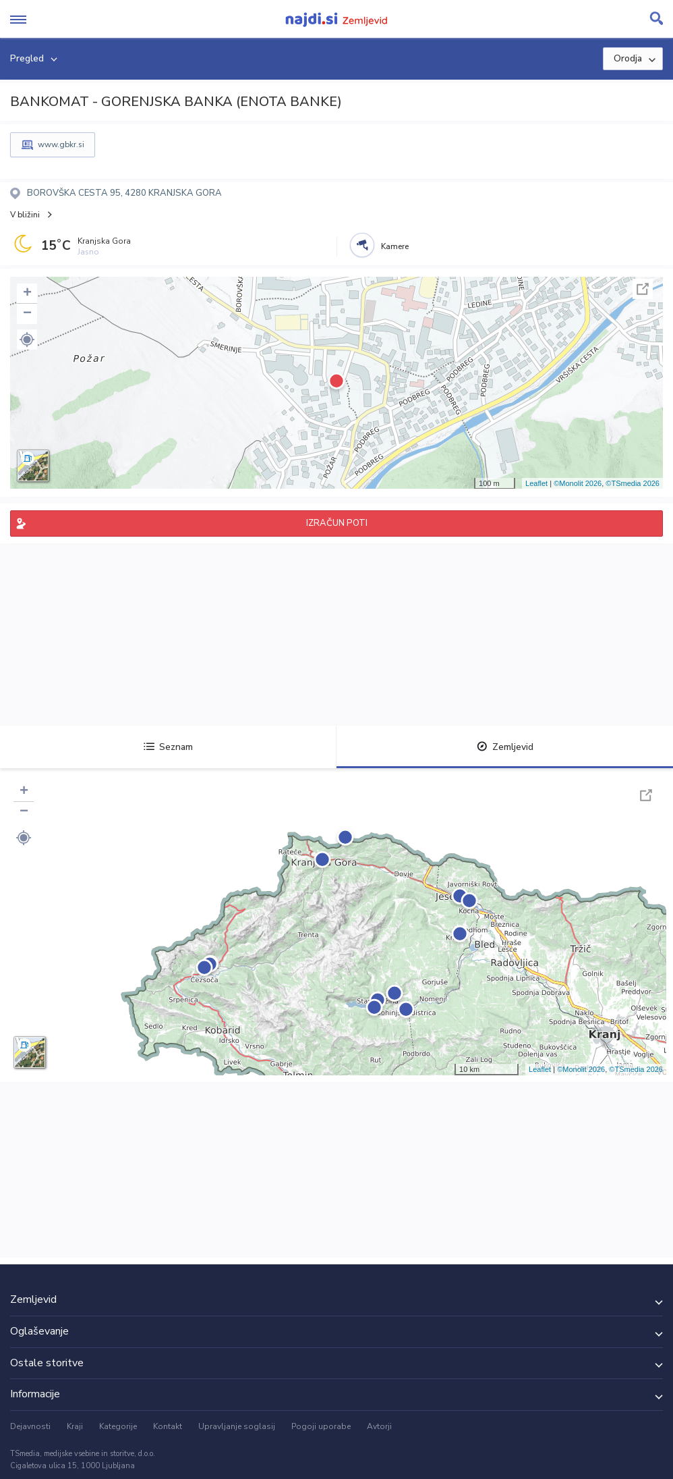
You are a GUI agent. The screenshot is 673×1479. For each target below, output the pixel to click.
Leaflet (536, 483)
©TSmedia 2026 (633, 483)
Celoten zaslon (643, 289)
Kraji (75, 1426)
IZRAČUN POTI (337, 523)
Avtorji (379, 1426)
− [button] (27, 314)
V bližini (25, 214)
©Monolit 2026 (578, 483)
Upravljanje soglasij (236, 1426)
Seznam (168, 747)
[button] (27, 339)
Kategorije (118, 1426)
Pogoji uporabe (321, 1426)
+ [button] (27, 294)
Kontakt (167, 1426)
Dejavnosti (30, 1426)
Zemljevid (505, 747)
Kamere (395, 246)
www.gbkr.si (61, 144)
